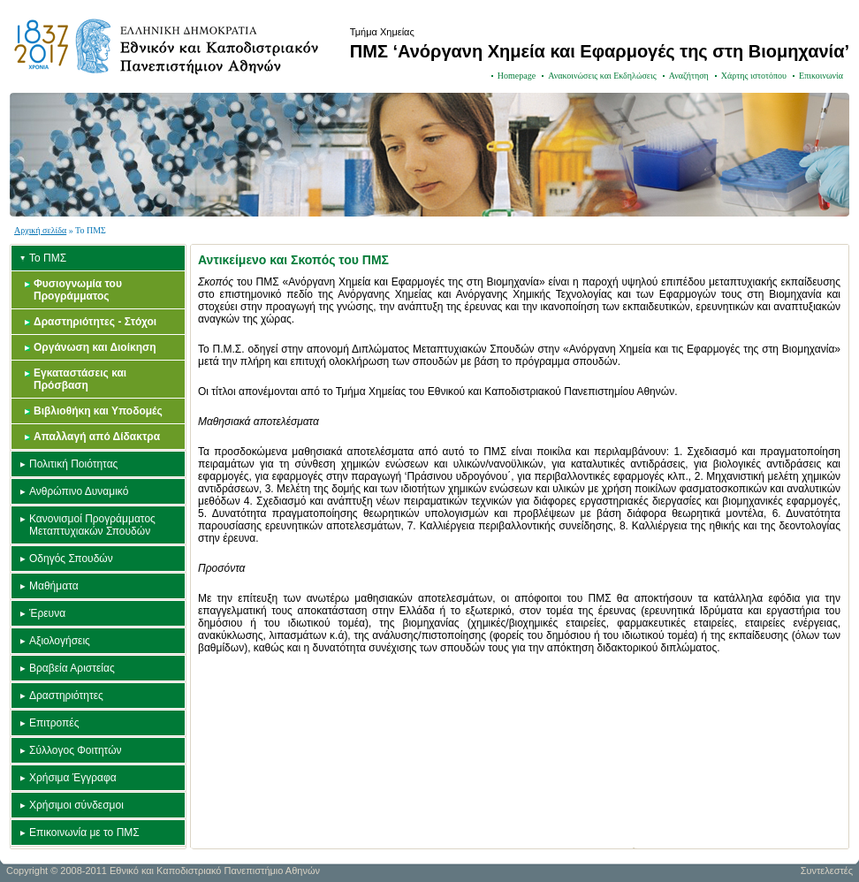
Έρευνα (47, 613)
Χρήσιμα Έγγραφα (73, 778)
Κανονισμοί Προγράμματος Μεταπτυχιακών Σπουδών (92, 525)
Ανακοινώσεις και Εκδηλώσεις (602, 75)
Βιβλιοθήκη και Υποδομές (98, 411)
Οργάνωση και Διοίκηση (95, 347)
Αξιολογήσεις (59, 641)
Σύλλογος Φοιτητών (75, 750)
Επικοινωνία (821, 75)
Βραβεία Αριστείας (72, 668)
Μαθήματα (54, 586)
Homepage (517, 75)
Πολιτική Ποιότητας (73, 464)
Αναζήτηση (689, 75)
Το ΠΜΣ (47, 258)
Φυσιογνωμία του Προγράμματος (78, 290)
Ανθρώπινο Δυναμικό (78, 491)
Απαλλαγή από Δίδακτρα (97, 436)
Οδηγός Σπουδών (71, 558)
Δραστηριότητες (66, 695)
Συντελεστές (827, 870)
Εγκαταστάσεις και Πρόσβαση (80, 379)
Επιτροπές (54, 723)
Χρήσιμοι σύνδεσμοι (76, 805)
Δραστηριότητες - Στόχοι (95, 322)
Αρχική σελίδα (40, 230)
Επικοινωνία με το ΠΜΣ (84, 832)
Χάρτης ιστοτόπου (754, 75)
